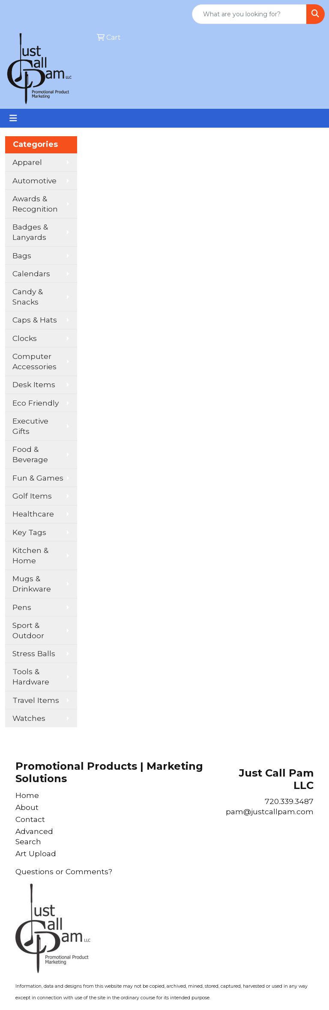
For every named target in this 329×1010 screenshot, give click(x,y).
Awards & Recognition (35, 203)
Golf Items (32, 495)
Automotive (34, 180)
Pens (21, 607)
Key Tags (29, 532)
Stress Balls (33, 653)
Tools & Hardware (30, 676)
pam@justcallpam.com (270, 811)
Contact (30, 819)
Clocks (24, 338)
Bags (21, 255)
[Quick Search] (249, 14)
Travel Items (35, 700)
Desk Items (33, 384)
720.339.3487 (289, 801)
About (27, 807)
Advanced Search (34, 836)
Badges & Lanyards (30, 232)
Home (27, 795)
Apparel (27, 162)
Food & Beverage (30, 454)
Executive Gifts (30, 426)
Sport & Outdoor (28, 630)
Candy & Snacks (27, 296)
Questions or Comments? (63, 871)
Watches (28, 718)
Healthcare (33, 513)
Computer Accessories (34, 361)
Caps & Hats (34, 319)
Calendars (31, 273)
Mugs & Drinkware (31, 583)
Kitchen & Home (30, 555)
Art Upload (35, 853)
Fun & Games (37, 477)
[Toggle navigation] (13, 118)
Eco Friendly (35, 402)
